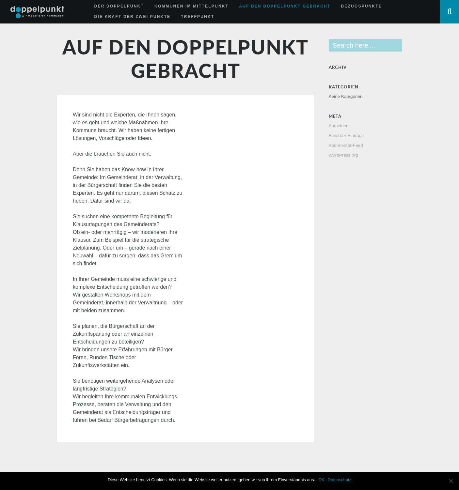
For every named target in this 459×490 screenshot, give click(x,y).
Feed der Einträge (346, 135)
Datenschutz (339, 479)
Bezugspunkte (361, 6)
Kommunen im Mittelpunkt (191, 6)
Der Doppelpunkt (119, 6)
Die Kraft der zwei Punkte (132, 16)
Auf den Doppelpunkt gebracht (284, 6)
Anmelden (339, 125)
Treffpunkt (197, 16)
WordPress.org (343, 155)
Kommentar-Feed (346, 145)
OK (321, 479)
